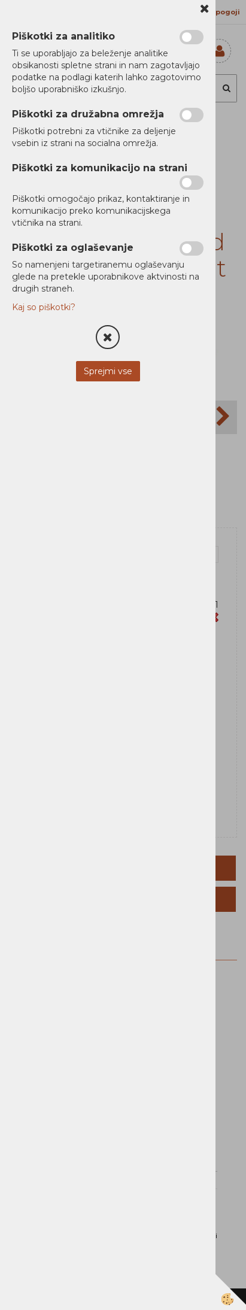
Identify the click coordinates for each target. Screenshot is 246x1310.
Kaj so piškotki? (43, 307)
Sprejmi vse (108, 371)
